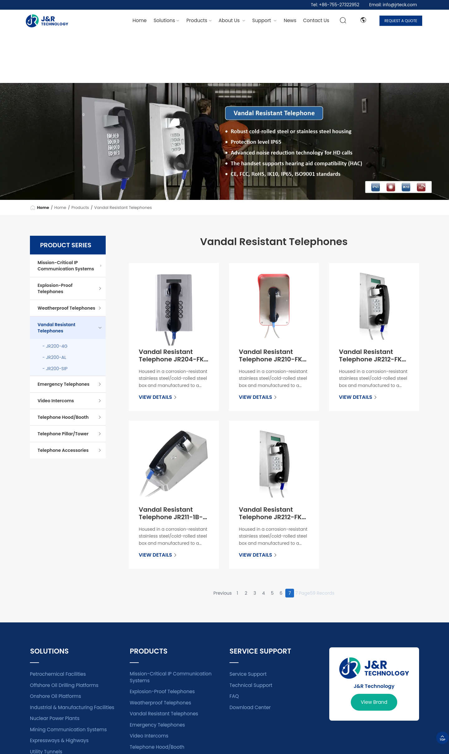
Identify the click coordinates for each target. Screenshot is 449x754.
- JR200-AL (54, 357)
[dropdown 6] (316, 20)
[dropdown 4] (290, 20)
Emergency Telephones (69, 384)
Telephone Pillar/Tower (69, 434)
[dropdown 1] (167, 20)
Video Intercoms (69, 401)
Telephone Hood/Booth (69, 417)
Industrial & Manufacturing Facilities (72, 707)
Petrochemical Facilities (58, 674)
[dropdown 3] (264, 20)
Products (80, 207)
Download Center (250, 707)
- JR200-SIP (55, 368)
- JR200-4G (54, 346)
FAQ (234, 696)
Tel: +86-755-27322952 (335, 5)
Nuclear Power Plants (55, 718)
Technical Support (250, 685)
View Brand (374, 702)
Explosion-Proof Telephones (69, 288)
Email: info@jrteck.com (393, 5)
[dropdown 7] (232, 20)
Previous (223, 593)
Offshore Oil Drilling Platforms (64, 685)
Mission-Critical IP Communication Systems (69, 265)
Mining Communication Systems (68, 729)
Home (140, 20)
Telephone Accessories (69, 450)
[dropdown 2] (199, 20)
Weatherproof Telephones (69, 308)
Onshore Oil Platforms (55, 696)
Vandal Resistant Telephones (123, 207)
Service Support (248, 674)
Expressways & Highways (59, 740)
